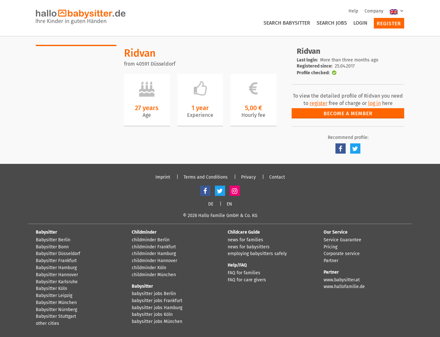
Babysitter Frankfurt (56, 260)
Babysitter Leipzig (54, 295)
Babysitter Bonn (52, 247)
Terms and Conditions (206, 177)
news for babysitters (249, 247)
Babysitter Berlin (53, 240)
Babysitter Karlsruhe (57, 282)
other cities (47, 323)
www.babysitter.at (342, 280)
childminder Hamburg (154, 253)
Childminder (144, 232)
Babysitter (46, 232)
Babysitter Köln (51, 288)
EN (229, 204)
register (318, 103)
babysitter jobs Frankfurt (157, 300)
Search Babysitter (286, 23)
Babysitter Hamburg (56, 267)
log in (374, 103)
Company (374, 11)
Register (389, 23)
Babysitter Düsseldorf (58, 253)
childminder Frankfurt (154, 247)
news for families (245, 240)
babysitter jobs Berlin (154, 293)
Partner (331, 260)
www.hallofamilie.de (344, 286)
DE (210, 204)
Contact (277, 177)
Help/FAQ (237, 265)
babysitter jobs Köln (152, 314)
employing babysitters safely (257, 253)
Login (360, 23)
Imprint (162, 177)
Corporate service (342, 253)
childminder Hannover (154, 260)
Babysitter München (56, 302)
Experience (200, 115)
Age (147, 115)
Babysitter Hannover (57, 274)
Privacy (248, 177)
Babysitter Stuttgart (56, 316)
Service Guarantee (342, 240)
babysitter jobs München (157, 321)
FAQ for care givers (247, 280)
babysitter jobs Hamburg (157, 307)
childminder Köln (149, 267)
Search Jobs (332, 23)
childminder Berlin (150, 240)
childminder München (154, 274)
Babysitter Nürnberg (56, 309)
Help (353, 11)
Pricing (330, 247)
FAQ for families (244, 273)
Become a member (348, 113)
